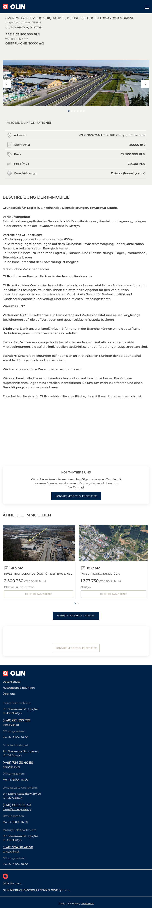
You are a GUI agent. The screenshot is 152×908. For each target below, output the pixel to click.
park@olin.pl (11, 766)
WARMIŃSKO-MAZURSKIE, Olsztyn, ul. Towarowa (112, 135)
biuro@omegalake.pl (17, 809)
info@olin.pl (11, 724)
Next (145, 84)
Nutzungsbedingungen (19, 687)
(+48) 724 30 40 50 (19, 762)
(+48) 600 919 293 (18, 805)
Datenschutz (11, 681)
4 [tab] (77, 111)
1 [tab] (68, 111)
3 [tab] (74, 111)
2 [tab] (71, 111)
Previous (7, 84)
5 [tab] (80, 111)
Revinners (87, 903)
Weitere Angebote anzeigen (76, 615)
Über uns (9, 693)
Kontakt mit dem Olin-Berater (76, 496)
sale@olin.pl (11, 851)
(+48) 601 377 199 (17, 720)
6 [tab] (83, 111)
